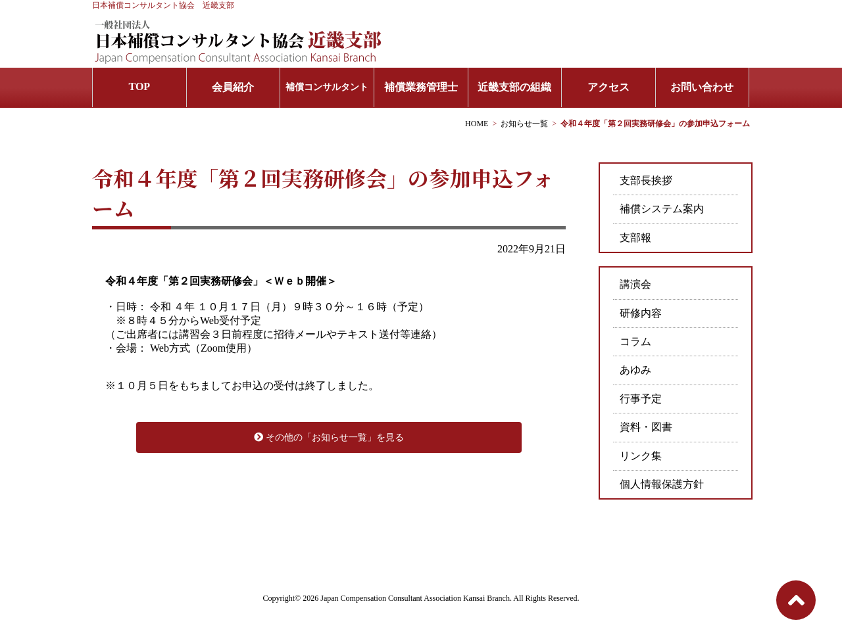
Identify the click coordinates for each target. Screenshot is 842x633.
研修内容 (641, 313)
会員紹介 (233, 87)
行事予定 (641, 398)
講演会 (635, 284)
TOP (140, 86)
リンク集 (641, 455)
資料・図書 (646, 427)
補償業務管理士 (421, 87)
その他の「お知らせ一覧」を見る (329, 437)
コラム (635, 341)
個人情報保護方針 (662, 484)
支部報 (635, 237)
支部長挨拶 (646, 180)
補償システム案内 (662, 208)
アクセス (608, 87)
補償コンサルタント (326, 87)
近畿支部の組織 (514, 87)
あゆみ (635, 369)
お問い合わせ (701, 87)
